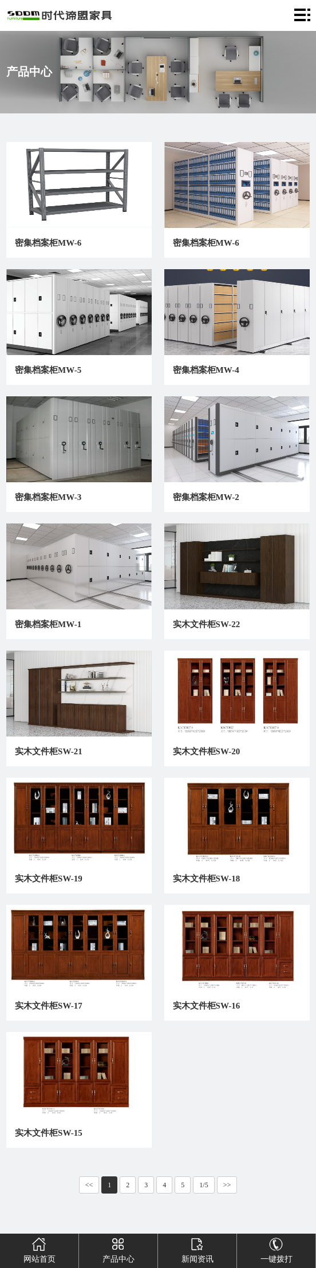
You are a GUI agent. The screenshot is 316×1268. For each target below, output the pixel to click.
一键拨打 (276, 1248)
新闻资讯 (197, 1248)
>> (227, 1185)
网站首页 (39, 1248)
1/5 (203, 1185)
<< (89, 1185)
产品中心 (118, 1248)
